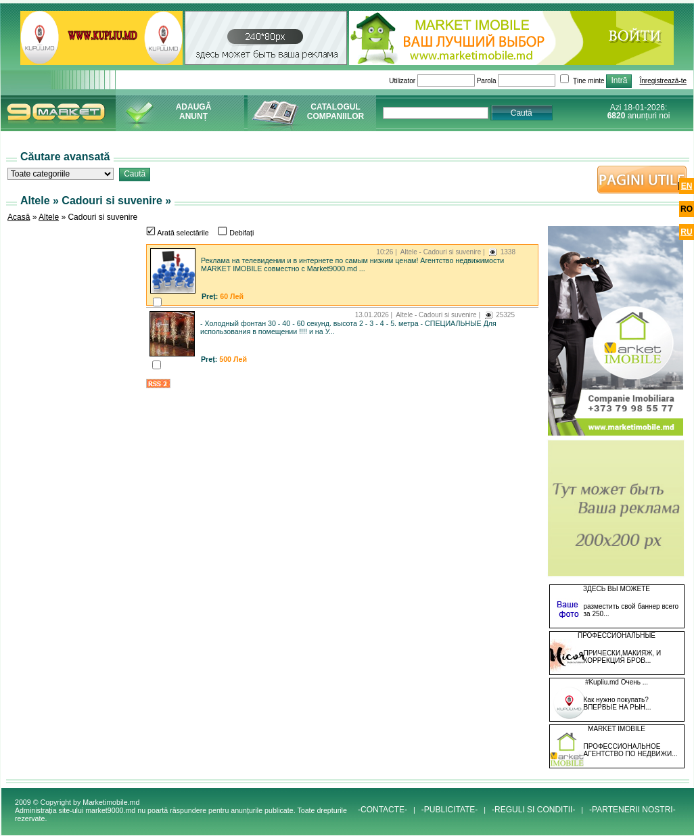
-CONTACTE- (382, 809)
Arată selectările (177, 233)
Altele (49, 217)
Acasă (18, 217)
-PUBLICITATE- (449, 809)
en (687, 186)
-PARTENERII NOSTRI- (632, 809)
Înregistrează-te (663, 81)
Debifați (236, 233)
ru (686, 232)
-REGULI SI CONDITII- (533, 809)
